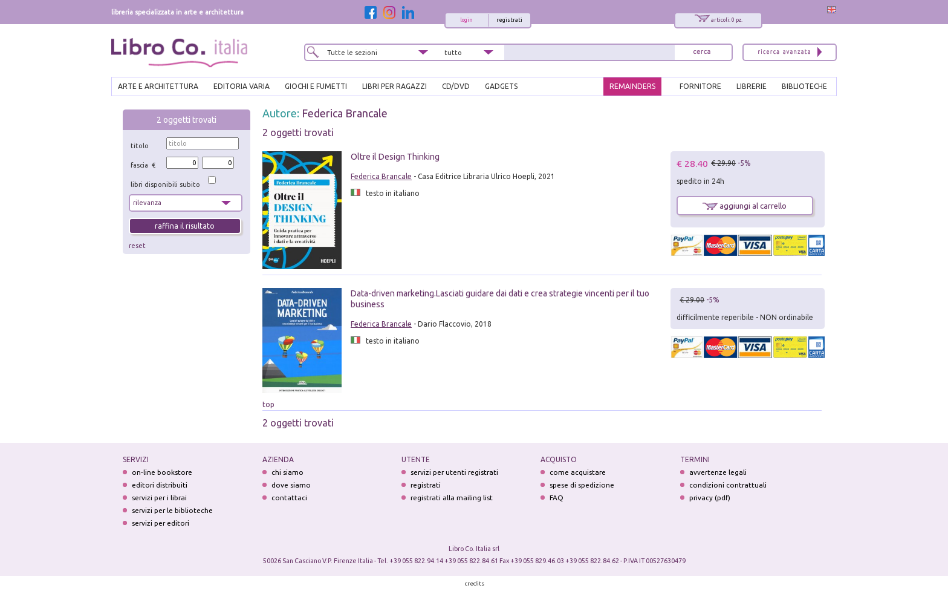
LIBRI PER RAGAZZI (394, 86)
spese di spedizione (582, 485)
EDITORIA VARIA (241, 86)
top (268, 404)
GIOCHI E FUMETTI (316, 86)
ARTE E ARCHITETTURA (158, 86)
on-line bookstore (162, 472)
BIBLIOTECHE (804, 86)
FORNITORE (700, 86)
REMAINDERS (632, 86)
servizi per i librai (159, 497)
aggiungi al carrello (745, 205)
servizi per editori (160, 523)
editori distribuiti (159, 485)
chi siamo (287, 472)
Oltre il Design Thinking (395, 157)
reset (137, 245)
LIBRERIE (751, 86)
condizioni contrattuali (728, 485)
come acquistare (578, 472)
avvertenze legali (718, 472)
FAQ (556, 497)
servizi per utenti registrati (454, 472)
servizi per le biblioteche (172, 510)
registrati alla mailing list (452, 497)
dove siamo (291, 485)
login (466, 20)
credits (474, 583)
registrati (509, 20)
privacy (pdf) (709, 497)
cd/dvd (456, 86)
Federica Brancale (345, 113)
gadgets (501, 86)
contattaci (289, 497)
